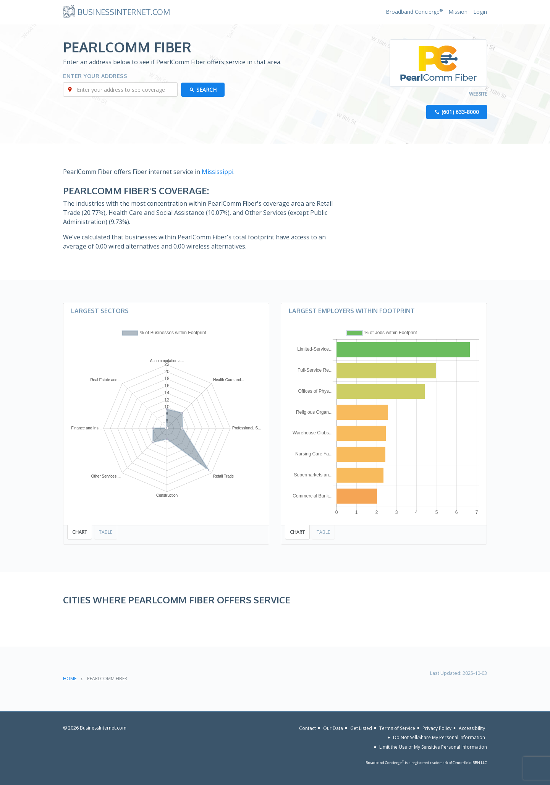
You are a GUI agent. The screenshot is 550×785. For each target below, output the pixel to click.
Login (480, 11)
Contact (307, 728)
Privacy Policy (436, 728)
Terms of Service (397, 728)
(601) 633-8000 (460, 112)
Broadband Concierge (414, 11)
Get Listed (361, 728)
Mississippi (217, 172)
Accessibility (472, 728)
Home (69, 678)
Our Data (333, 728)
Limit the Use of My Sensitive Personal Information (433, 747)
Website (478, 94)
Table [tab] (105, 532)
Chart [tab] (79, 532)
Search (207, 90)
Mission (457, 11)
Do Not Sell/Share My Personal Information (439, 737)
